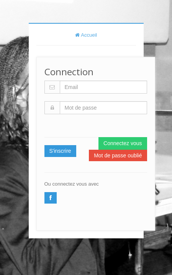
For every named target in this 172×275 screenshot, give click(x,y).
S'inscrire (60, 151)
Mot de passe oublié (118, 155)
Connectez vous (122, 143)
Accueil (86, 35)
